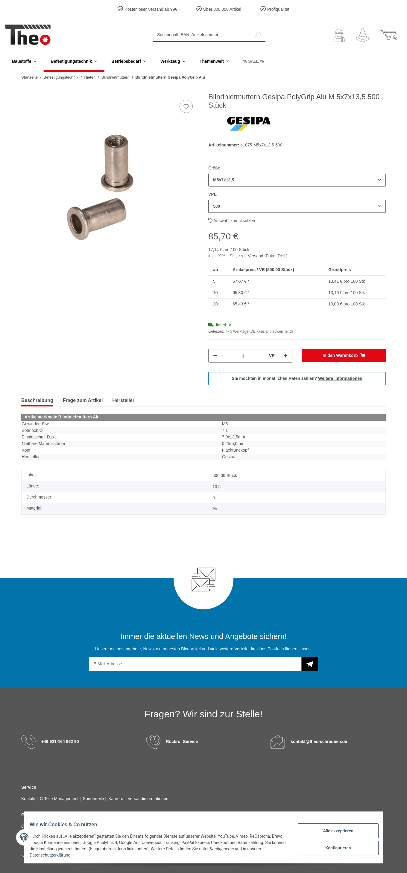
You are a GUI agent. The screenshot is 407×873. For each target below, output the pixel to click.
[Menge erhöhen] (285, 355)
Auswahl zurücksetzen (231, 220)
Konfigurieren (334, 847)
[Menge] (243, 355)
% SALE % (253, 61)
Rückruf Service (182, 741)
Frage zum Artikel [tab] (83, 400)
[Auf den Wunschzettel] (186, 106)
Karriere (116, 798)
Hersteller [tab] (123, 400)
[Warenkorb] (388, 35)
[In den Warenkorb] (344, 355)
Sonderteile (94, 798)
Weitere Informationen (340, 378)
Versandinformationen (147, 798)
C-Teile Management (60, 798)
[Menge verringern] (215, 355)
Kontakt (29, 798)
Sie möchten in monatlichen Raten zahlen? (297, 378)
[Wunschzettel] (363, 35)
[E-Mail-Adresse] (195, 664)
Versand (256, 255)
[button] (339, 35)
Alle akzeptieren (334, 831)
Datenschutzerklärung (69, 855)
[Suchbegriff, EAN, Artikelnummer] (201, 34)
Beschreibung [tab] (37, 400)
